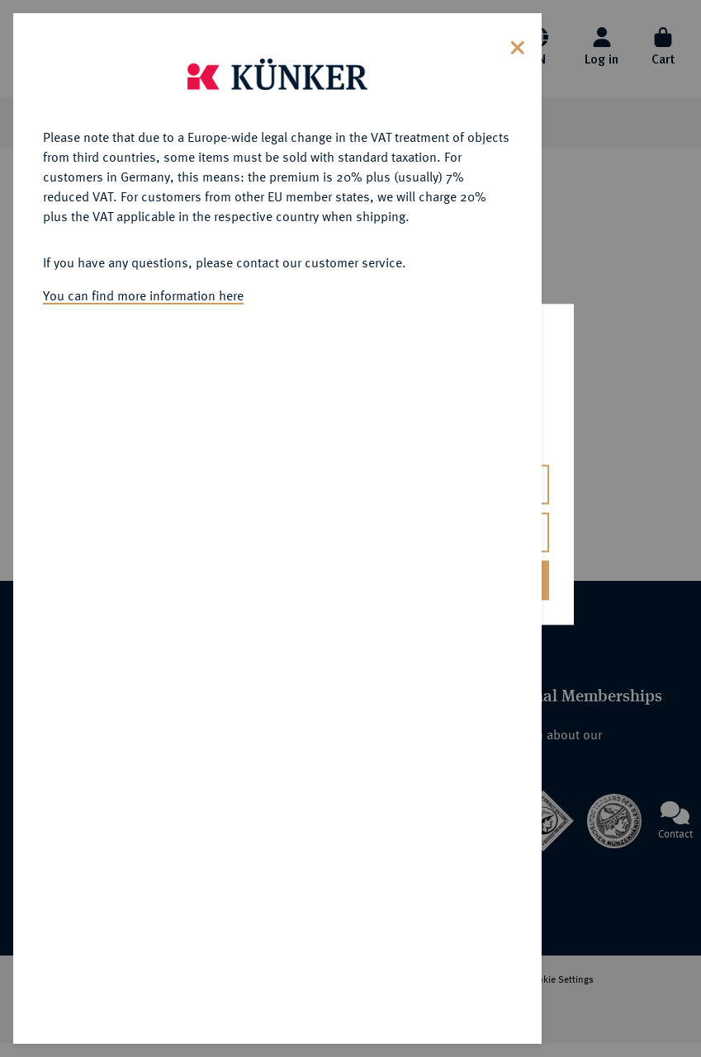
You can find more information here (143, 295)
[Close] (517, 46)
